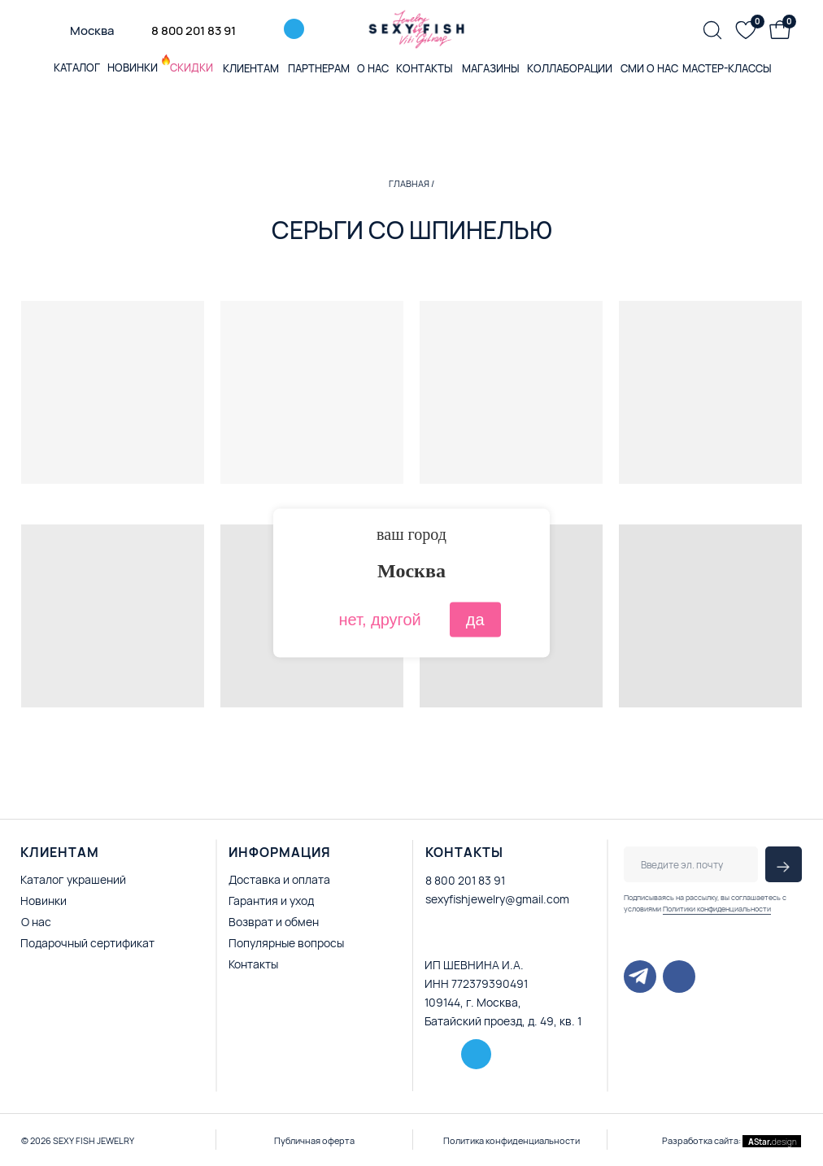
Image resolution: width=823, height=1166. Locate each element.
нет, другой (379, 620)
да (475, 620)
